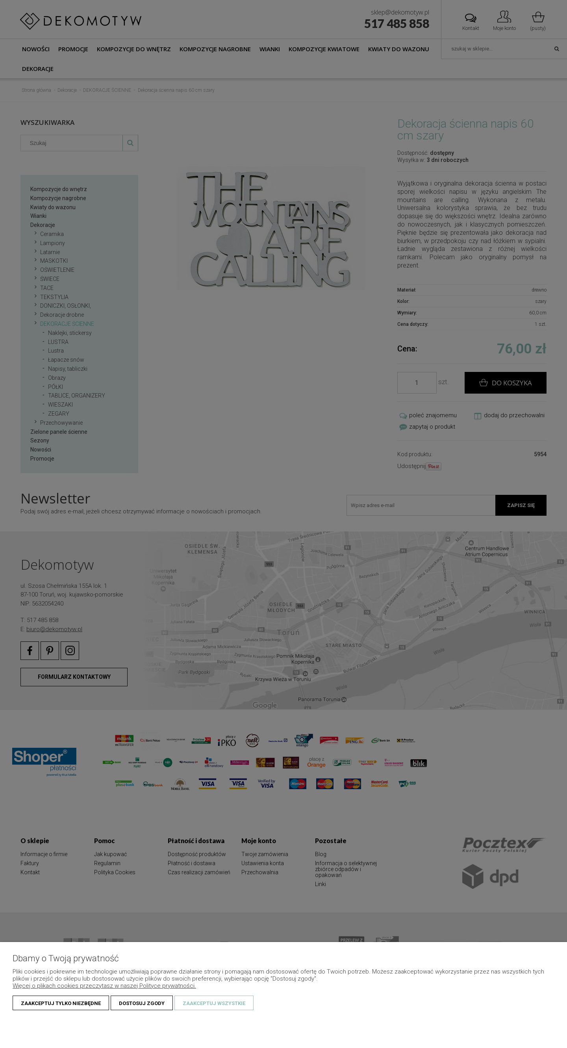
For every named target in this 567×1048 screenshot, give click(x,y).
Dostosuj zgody (142, 1003)
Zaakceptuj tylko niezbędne (61, 1003)
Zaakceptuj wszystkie (214, 1003)
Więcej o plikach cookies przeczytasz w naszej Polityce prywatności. (104, 985)
